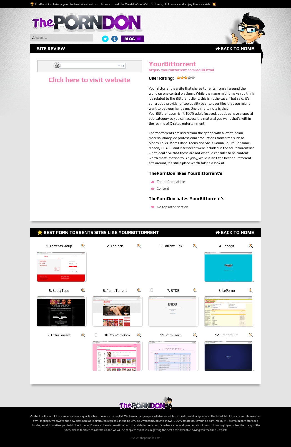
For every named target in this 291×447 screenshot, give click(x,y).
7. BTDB (173, 290)
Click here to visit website (89, 80)
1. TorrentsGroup (59, 246)
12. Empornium (226, 335)
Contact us (37, 416)
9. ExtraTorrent (59, 335)
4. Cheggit (226, 246)
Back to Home (235, 48)
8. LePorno (227, 290)
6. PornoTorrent (115, 290)
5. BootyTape (59, 290)
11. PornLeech (171, 335)
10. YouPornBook (117, 335)
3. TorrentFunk (171, 246)
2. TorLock (115, 246)
